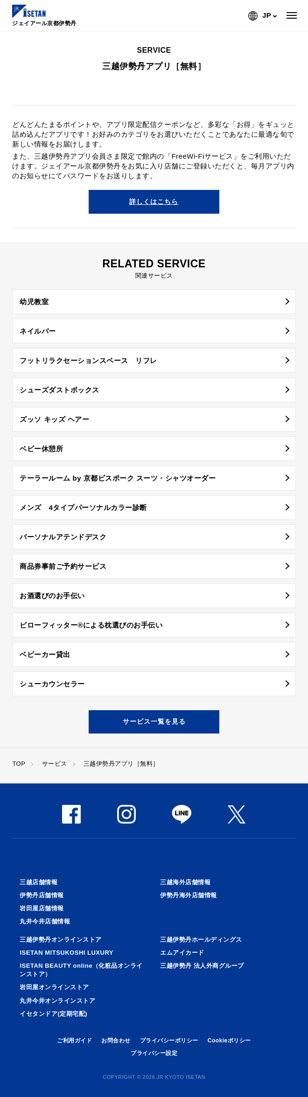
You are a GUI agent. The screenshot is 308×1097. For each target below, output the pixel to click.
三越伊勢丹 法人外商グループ (202, 965)
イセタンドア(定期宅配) (53, 1013)
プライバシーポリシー (169, 1040)
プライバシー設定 (154, 1053)
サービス (54, 763)
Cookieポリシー (229, 1040)
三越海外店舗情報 (185, 882)
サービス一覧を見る (154, 721)
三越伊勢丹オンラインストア (61, 939)
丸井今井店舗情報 (45, 921)
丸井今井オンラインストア (57, 1000)
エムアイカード (182, 952)
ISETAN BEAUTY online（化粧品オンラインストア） (81, 970)
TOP (18, 763)
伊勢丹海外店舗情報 (188, 895)
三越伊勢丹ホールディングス (201, 939)
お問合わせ (116, 1040)
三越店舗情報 (38, 882)
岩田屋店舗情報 (42, 908)
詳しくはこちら (153, 201)
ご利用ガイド (74, 1040)
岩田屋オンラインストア (54, 987)
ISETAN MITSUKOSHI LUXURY (66, 952)
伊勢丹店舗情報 (42, 895)
